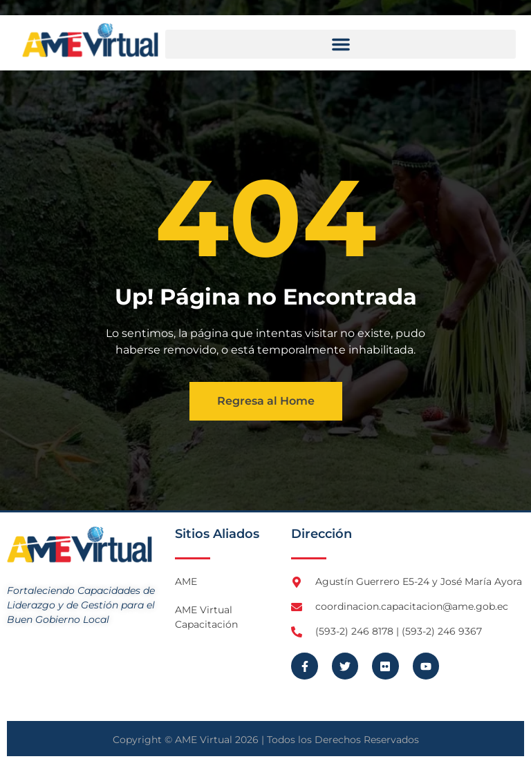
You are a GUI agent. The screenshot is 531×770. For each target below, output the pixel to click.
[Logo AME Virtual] (90, 40)
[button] (340, 44)
